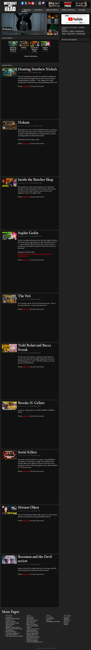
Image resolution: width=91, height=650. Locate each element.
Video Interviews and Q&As (14, 636)
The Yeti (24, 296)
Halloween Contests (33, 629)
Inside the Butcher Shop (34, 49)
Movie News (30, 623)
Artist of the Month (32, 626)
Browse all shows (31, 56)
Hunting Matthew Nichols (13, 49)
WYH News (30, 617)
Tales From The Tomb (12, 623)
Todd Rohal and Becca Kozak (34, 347)
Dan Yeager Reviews (33, 637)
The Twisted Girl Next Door (14, 629)
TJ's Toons (49, 617)
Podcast (72, 31)
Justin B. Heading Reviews (35, 642)
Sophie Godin (45, 48)
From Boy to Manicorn (12, 633)
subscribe (26, 86)
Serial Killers (27, 452)
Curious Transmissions (13, 618)
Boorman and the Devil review (35, 559)
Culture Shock (10, 624)
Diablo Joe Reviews (68, 10)
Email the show (79, 31)
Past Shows (38, 10)
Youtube (66, 618)
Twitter (66, 623)
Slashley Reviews (32, 634)
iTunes (64, 34)
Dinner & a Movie (52, 10)
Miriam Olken (28, 507)
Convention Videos (11, 634)
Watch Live (65, 31)
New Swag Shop (80, 34)
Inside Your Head (11, 632)
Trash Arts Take (11, 621)
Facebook (67, 617)
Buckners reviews (32, 639)
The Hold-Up (10, 630)
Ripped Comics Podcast (13, 627)
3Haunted (9, 626)
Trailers (29, 627)
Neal (40, 72)
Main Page (27, 10)
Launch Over (10, 620)
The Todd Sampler (32, 640)
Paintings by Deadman (53, 621)
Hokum (23, 47)
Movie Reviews (31, 621)
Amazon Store (71, 34)
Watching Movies (32, 630)
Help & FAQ (30, 618)
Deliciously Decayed (33, 636)
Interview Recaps (32, 620)
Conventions (50, 618)
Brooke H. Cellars (31, 403)
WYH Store (67, 620)
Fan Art (48, 620)
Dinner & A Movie (32, 624)
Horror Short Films (33, 633)
